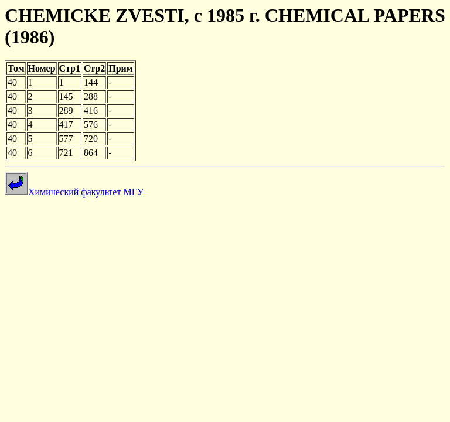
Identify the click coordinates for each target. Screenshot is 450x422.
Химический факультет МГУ (74, 192)
